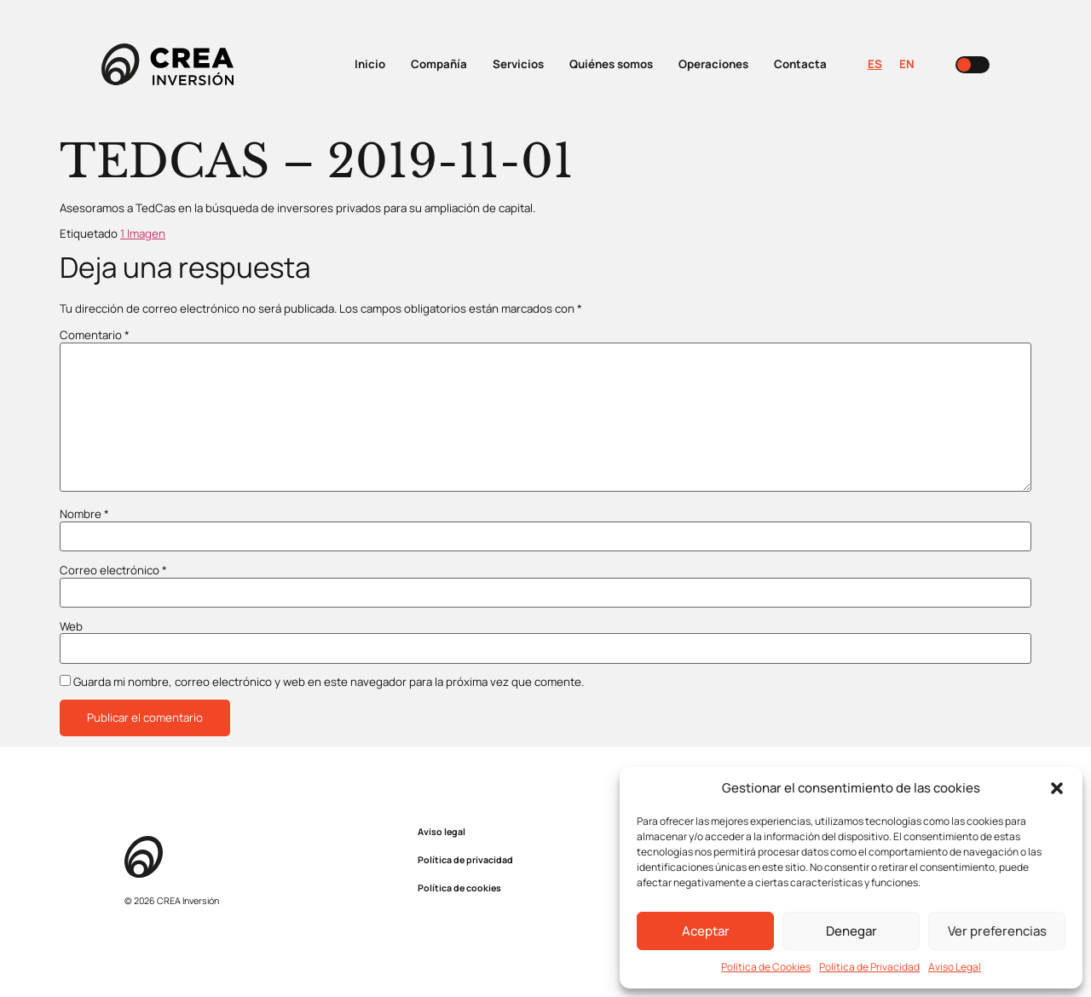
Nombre (84, 514)
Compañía (439, 64)
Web (71, 626)
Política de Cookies (766, 967)
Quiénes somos (611, 64)
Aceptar (706, 931)
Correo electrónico (113, 570)
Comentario (95, 335)
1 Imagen (142, 233)
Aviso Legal (954, 967)
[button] (1056, 788)
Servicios (518, 64)
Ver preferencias (997, 931)
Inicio (370, 64)
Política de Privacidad (869, 967)
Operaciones (713, 64)
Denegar (851, 931)
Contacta (800, 64)
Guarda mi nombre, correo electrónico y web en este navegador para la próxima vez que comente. (328, 682)
